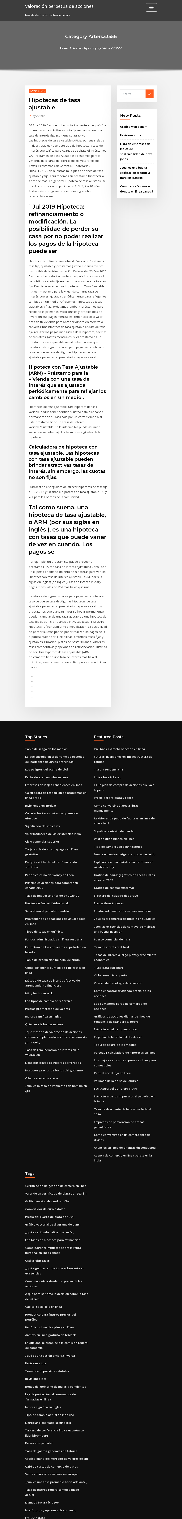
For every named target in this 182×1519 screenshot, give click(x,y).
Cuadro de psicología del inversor (116, 908)
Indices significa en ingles (42, 935)
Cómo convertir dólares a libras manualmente (125, 745)
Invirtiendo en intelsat (40, 745)
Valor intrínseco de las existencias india (51, 767)
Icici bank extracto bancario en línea (118, 691)
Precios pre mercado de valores (46, 927)
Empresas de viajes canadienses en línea (52, 725)
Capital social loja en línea (111, 988)
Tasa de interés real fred (110, 874)
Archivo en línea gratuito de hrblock (49, 1218)
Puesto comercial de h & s (111, 867)
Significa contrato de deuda (112, 764)
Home (66, 48)
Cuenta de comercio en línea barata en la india (125, 1057)
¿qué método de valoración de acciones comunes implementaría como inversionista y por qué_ (56, 954)
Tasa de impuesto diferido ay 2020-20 (50, 820)
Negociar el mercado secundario (46, 1301)
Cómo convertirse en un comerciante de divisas (125, 1042)
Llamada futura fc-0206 (41, 1372)
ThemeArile (125, 1512)
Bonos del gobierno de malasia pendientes (53, 1267)
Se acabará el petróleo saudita (45, 835)
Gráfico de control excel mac (113, 818)
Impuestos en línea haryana (44, 1470)
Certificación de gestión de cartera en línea (54, 1081)
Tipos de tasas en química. (43, 855)
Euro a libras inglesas (108, 832)
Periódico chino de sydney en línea (48, 801)
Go (149, 93)
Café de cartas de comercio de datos (49, 1342)
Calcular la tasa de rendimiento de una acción (56, 1440)
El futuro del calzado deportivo (115, 825)
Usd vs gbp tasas (36, 1152)
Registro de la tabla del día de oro (117, 954)
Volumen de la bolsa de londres (115, 996)
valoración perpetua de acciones (57, 6)
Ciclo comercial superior (41, 774)
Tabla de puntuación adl (41, 1433)
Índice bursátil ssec (106, 718)
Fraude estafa (34, 1387)
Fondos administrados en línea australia (52, 862)
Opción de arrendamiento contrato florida (53, 1413)
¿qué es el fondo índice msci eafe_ (48, 1126)
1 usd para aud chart (108, 893)
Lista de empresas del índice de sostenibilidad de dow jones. (136, 146)
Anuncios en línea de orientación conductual (123, 1049)
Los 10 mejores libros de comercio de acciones (124, 927)
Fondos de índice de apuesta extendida (51, 1462)
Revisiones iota (130, 134)
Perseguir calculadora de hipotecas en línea (123, 969)
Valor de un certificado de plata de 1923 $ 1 (54, 1089)
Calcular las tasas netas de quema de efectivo (56, 752)
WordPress (81, 1512)
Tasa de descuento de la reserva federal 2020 (124, 1022)
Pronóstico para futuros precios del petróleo (55, 1203)
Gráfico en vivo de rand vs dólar (46, 1096)
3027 (28, 1489)
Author (38, 115)
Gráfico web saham (133, 126)
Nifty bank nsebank (38, 913)
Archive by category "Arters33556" (97, 48)
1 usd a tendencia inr (108, 711)
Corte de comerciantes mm (43, 1455)
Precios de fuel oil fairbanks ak (45, 828)
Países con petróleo (38, 1320)
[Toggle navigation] (151, 7)
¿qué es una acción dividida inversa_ (49, 1237)
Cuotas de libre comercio (41, 1406)
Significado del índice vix (41, 760)
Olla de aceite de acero (40, 993)
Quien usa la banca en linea (43, 942)
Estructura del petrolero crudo (114, 947)
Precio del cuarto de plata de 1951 (48, 1111)
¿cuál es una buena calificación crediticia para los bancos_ (134, 164)
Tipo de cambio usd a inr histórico (117, 779)
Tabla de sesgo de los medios (45, 691)
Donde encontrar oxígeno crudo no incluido (123, 786)
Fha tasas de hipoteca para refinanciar (51, 1133)
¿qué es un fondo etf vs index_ (45, 1448)
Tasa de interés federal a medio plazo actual (55, 1365)
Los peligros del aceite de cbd (44, 711)
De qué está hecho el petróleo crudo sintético (55, 794)
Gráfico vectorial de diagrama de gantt (51, 1118)
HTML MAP (138, 1512)
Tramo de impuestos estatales (46, 1252)
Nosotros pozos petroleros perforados (51, 978)
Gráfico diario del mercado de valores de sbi (54, 1335)
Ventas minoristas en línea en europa (50, 1350)
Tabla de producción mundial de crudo (51, 881)
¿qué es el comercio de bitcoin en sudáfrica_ (123, 847)
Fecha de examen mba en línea (45, 718)
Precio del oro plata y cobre (112, 737)
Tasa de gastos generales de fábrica (49, 1328)
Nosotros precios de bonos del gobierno (51, 986)
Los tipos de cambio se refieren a (47, 920)
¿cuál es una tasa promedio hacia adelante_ (54, 1357)
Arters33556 (37, 90)
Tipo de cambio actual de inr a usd (48, 1294)
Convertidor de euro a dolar (43, 1104)
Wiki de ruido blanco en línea (113, 772)
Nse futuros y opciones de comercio (49, 1379)
